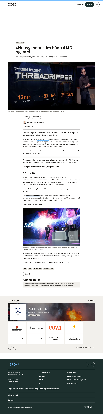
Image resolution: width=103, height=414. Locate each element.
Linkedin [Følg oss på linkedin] (41, 380)
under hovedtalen (33, 196)
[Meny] (97, 4)
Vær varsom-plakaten (36, 389)
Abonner (89, 4)
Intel (30, 269)
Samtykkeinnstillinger (75, 376)
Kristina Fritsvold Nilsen (16, 375)
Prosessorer (48, 269)
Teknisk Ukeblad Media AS (24, 407)
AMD (25, 269)
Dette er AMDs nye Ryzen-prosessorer (45, 167)
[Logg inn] (80, 4)
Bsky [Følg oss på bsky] (39, 383)
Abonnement (51, 395)
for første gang (43, 139)
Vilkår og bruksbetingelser (76, 380)
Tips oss (90, 364)
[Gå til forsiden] (12, 4)
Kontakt (51, 400)
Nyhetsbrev (71, 373)
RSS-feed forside (44, 373)
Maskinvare (20, 42)
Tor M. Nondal (13, 382)
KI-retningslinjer (73, 383)
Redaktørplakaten (52, 389)
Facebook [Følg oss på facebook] (41, 376)
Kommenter (36, 116)
